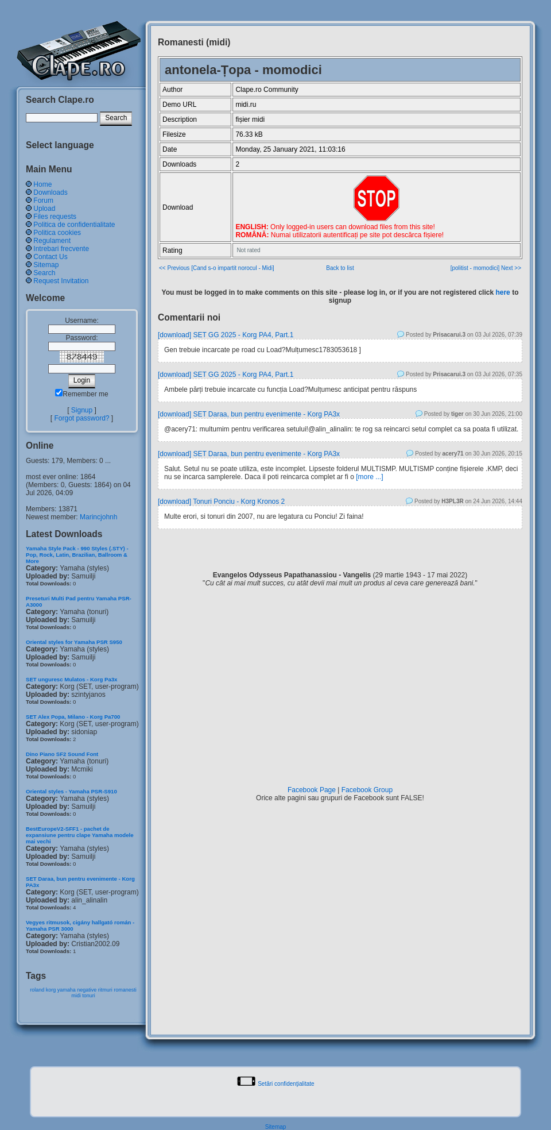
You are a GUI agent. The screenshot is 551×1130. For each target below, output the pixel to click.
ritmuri (105, 990)
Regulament (52, 241)
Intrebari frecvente (61, 249)
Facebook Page (312, 790)
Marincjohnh (98, 517)
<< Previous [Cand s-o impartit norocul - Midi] (216, 268)
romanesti (125, 990)
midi (76, 995)
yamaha (66, 990)
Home (42, 184)
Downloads (50, 192)
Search (44, 273)
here (502, 292)
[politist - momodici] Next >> (486, 268)
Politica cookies (57, 233)
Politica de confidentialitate (74, 225)
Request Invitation (60, 281)
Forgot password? (81, 418)
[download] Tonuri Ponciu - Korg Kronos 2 (221, 501)
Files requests (54, 217)
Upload (44, 209)
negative (86, 990)
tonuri (88, 995)
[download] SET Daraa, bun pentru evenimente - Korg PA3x (249, 414)
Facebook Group (367, 790)
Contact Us (50, 257)
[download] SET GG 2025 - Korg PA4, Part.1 (225, 335)
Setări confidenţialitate (286, 1084)
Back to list (340, 268)
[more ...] (369, 477)
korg (51, 990)
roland (37, 990)
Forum (43, 200)
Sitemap (46, 265)
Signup (81, 410)
